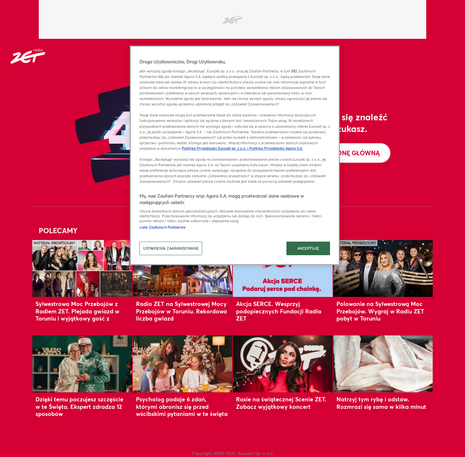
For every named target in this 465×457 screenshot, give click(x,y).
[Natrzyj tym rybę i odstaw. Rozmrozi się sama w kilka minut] (383, 363)
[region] (235, 155)
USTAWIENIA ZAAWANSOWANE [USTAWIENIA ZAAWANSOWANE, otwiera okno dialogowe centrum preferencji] (171, 248)
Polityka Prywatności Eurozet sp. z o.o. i (215, 148)
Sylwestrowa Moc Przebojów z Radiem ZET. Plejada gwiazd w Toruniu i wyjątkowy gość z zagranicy (77, 314)
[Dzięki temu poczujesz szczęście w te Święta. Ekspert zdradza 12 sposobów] (82, 363)
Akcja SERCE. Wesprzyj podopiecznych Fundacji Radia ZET (278, 311)
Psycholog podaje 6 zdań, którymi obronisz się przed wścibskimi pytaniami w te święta (182, 406)
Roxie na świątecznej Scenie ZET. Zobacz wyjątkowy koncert (281, 402)
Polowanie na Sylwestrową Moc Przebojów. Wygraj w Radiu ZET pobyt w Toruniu (380, 311)
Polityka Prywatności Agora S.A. (276, 148)
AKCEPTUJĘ (308, 248)
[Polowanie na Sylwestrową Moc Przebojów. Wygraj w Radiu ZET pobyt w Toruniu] (383, 268)
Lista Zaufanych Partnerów (162, 227)
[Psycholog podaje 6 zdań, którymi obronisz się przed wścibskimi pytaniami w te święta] (182, 363)
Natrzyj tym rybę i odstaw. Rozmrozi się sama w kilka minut (381, 402)
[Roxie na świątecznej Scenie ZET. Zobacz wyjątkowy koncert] (283, 363)
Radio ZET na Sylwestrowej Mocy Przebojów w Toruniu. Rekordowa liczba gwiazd (181, 311)
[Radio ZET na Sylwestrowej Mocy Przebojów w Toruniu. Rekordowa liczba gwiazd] (182, 268)
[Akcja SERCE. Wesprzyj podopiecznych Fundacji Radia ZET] (283, 268)
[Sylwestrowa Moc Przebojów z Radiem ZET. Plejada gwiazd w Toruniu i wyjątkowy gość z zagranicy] (82, 268)
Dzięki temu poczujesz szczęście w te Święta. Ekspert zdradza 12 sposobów (79, 406)
